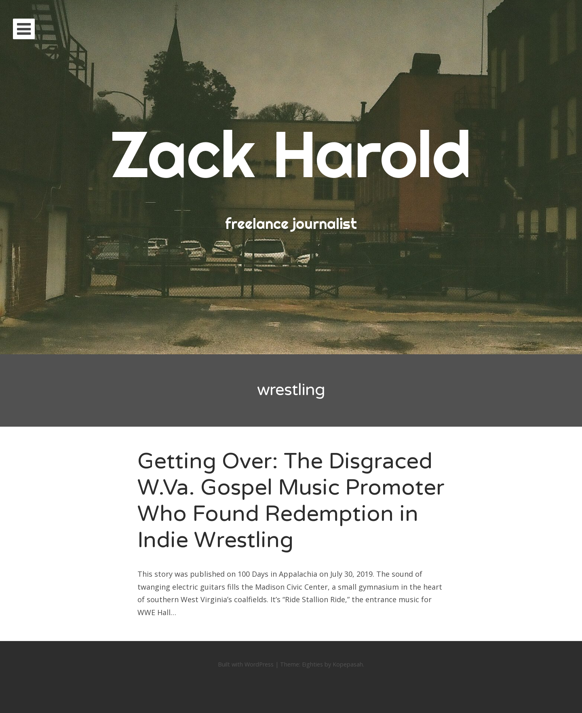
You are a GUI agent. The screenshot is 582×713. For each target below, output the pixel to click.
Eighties (312, 664)
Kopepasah (348, 664)
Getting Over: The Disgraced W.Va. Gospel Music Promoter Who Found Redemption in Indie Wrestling (291, 500)
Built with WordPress (246, 664)
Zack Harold (291, 153)
